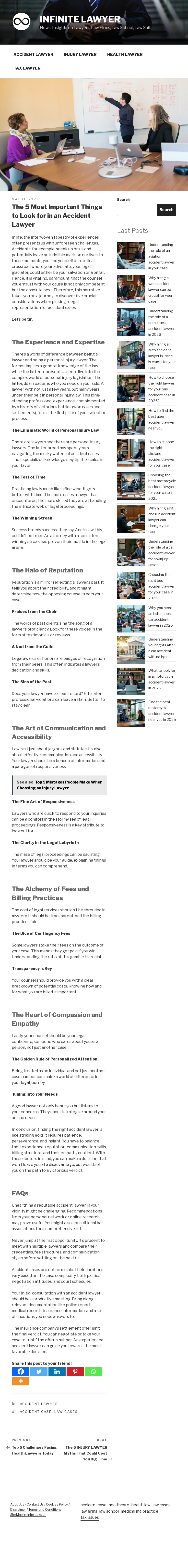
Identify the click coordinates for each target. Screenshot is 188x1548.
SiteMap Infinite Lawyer (28, 1515)
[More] (20, 1381)
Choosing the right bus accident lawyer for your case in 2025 (161, 586)
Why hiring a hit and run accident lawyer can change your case (162, 520)
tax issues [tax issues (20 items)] (90, 1517)
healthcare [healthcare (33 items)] (118, 1505)
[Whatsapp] (93, 1371)
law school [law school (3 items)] (109, 1511)
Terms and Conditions (44, 1509)
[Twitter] (38, 1371)
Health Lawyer (125, 54)
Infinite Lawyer (80, 19)
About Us (17, 1504)
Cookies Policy (57, 1504)
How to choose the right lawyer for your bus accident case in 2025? (161, 389)
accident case (36, 1412)
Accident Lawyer (33, 54)
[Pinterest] (75, 1371)
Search (123, 199)
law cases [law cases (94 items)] (161, 1505)
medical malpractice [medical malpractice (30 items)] (139, 1511)
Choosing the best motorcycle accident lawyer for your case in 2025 (162, 487)
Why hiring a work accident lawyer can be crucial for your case (160, 290)
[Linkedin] (57, 1371)
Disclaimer (18, 1509)
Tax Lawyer (27, 68)
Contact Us (35, 1504)
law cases (66, 1412)
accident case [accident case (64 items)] (93, 1505)
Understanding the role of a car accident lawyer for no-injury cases (161, 553)
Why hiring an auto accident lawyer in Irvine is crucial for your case (162, 356)
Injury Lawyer (80, 54)
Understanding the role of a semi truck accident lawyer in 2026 (161, 323)
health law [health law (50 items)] (141, 1505)
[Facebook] (20, 1371)
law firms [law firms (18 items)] (89, 1511)
